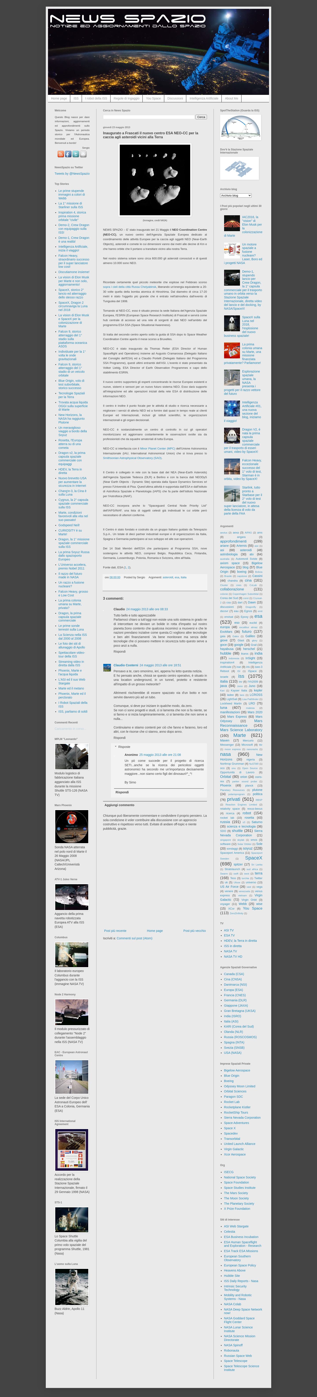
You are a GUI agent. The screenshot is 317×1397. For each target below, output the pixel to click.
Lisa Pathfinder (250, 699)
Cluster (224, 585)
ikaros (245, 653)
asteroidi (168, 577)
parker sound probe (244, 781)
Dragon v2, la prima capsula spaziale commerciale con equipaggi (72, 458)
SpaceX (253, 858)
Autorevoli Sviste (246, 558)
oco (222, 768)
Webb (243, 904)
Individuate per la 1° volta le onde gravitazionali (72, 355)
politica (257, 794)
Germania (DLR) (235, 1000)
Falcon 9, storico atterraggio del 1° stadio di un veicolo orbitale (72, 370)
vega (259, 886)
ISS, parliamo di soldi (73, 711)
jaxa (223, 686)
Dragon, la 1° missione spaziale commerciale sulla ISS (74, 543)
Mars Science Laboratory (241, 730)
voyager (225, 904)
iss (241, 676)
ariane (224, 545)
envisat (228, 616)
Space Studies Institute (240, 1187)
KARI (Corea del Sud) (239, 1026)
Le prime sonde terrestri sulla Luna (71, 627)
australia (224, 559)
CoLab (253, 585)
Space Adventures (236, 1123)
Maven (224, 740)
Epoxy (245, 616)
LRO (252, 703)
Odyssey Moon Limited (239, 1086)
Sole (259, 844)
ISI (238, 671)
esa (177, 577)
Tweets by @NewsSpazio (72, 173)
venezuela (244, 891)
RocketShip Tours (236, 1112)
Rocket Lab (232, 1102)
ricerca (230, 813)
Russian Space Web (238, 1356)
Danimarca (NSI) (235, 984)
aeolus (223, 532)
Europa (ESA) (233, 990)
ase (256, 546)
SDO (223, 831)
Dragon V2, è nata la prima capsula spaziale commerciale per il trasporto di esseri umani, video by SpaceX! (242, 440)
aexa (236, 532)
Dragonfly (250, 607)
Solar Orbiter (244, 844)
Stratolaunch (232, 869)
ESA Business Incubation (241, 1237)
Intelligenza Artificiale (204, 98)
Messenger (227, 744)
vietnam (242, 895)
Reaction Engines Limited (241, 804)
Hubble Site (232, 1275)
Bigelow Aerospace (237, 1070)
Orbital (225, 777)
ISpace (252, 671)
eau (236, 611)
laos (242, 695)
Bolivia (258, 572)
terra (259, 873)
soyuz (248, 848)
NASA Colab (232, 1304)
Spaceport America (232, 852)
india (258, 653)
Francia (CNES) (235, 995)
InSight (250, 658)
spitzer (238, 864)
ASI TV (229, 930)
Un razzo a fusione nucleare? (71, 584)
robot (247, 813)
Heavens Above (235, 1270)
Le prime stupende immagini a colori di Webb (72, 194)
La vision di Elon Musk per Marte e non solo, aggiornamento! (74, 281)
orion (243, 777)
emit (260, 611)
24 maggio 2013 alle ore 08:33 (147, 609)
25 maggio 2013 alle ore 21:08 (160, 755)
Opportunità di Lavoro (237, 772)
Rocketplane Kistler (237, 1107)
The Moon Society (236, 1198)
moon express (233, 749)
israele (224, 676)
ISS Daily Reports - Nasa (241, 1281)
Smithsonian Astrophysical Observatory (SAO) (132, 458)
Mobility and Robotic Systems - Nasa (238, 1297)
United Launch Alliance (239, 1144)
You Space (153, 98)
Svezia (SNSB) (234, 1047)
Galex (235, 636)
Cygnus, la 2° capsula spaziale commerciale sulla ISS (73, 503)
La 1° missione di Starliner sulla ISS (71, 205)
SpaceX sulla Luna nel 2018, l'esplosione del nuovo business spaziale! (242, 326)
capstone (242, 576)
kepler (258, 690)
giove (223, 640)
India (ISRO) (232, 1016)
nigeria (251, 759)
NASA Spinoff (233, 1345)
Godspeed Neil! (69, 525)
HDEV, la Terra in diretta (240, 940)
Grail (254, 644)
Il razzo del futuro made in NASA (70, 575)
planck (249, 785)
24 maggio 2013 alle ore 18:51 (160, 665)
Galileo (250, 636)
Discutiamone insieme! (74, 272)
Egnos (248, 611)
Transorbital (232, 1138)
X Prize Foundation (237, 1208)
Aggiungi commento (119, 805)
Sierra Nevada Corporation (242, 1117)
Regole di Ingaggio (127, 98)
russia (225, 822)
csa (228, 602)
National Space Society (240, 1177)
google (238, 644)
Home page (59, 98)
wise (259, 904)
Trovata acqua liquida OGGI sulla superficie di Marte (73, 406)
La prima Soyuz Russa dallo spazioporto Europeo (74, 555)
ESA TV (229, 935)
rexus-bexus (254, 808)
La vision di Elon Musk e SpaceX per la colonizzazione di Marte (74, 320)
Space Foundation (236, 1182)
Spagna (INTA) (234, 1042)
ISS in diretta (233, 946)
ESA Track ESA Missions (241, 1251)
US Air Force (229, 886)
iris (248, 667)
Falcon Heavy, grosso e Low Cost (73, 593)
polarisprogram (236, 794)
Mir (260, 744)
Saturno (257, 822)
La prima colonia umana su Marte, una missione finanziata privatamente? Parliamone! (243, 354)
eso (237, 622)
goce (223, 644)
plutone (257, 790)
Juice (240, 686)
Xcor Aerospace (235, 1154)
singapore (225, 840)
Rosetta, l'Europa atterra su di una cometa (70, 443)
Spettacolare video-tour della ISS (72, 654)
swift (236, 873)
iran (238, 667)
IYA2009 (253, 681)
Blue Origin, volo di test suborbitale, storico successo (72, 384)
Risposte (124, 747)
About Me (231, 98)
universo (251, 882)
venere (229, 891)
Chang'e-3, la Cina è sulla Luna (73, 492)
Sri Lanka (256, 864)
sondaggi (232, 848)
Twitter (258, 878)
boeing (241, 571)
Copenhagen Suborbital (246, 594)
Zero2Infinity (236, 913)
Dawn (252, 602)
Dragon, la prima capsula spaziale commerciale (70, 616)
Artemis (241, 545)
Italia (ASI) (231, 1021)
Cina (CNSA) (233, 979)
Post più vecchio (194, 931)
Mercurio (248, 740)
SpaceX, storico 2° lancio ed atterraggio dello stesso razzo (73, 293)
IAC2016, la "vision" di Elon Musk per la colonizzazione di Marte (243, 226)
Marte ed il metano (71, 688)
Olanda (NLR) (233, 1032)
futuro (246, 631)
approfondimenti (233, 541)
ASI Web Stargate (236, 1226)
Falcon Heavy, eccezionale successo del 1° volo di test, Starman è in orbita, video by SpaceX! (243, 470)
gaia (222, 636)
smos (254, 839)
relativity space (230, 808)
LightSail (232, 699)
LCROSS (256, 695)
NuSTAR (254, 763)
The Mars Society (236, 1193)
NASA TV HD (233, 956)
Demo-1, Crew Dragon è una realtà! (74, 239)
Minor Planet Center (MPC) (157, 448)
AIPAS (248, 532)
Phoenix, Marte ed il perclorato (72, 695)
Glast (241, 640)
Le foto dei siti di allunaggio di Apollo (72, 645)
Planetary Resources (232, 790)
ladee (230, 695)
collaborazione (232, 589)
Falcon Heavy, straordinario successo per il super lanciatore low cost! (74, 261)
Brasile (228, 576)
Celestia (229, 1231)
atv (252, 554)
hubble (225, 653)
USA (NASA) (232, 1052)
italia (183, 577)
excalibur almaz (248, 627)
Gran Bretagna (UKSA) (240, 1011)
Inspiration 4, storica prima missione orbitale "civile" (72, 216)
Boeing (229, 1081)
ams (259, 532)
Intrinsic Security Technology (235, 1288)
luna (223, 708)
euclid (253, 622)
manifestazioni (230, 712)
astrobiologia (229, 554)
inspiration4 (227, 662)
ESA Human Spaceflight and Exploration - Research (243, 1244)
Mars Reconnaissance (241, 723)
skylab (240, 840)
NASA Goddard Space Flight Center (239, 1320)
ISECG (229, 1172)
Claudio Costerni (126, 665)
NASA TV (230, 951)
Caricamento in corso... (70, 728)
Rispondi (119, 651)
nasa (225, 754)
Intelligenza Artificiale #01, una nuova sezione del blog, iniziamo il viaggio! (243, 412)
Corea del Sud (229, 598)
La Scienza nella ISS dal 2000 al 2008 (73, 636)
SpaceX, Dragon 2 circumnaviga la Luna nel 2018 (73, 306)
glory (254, 640)
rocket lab (227, 817)
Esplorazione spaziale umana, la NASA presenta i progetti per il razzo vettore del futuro (242, 382)
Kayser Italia (239, 690)
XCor (231, 908)
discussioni (227, 607)
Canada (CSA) (234, 974)
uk (226, 882)
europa (225, 627)
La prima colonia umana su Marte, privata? (70, 604)
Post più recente (115, 931)
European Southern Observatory (237, 1258)
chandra (233, 580)
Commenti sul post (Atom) (134, 938)
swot (246, 873)
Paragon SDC (233, 1096)
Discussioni (175, 98)
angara (241, 537)
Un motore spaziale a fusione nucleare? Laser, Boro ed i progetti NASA (243, 254)
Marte (239, 735)
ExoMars (226, 631)
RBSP (259, 800)
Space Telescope (235, 1361)
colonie (224, 594)
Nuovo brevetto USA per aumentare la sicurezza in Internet (73, 481)
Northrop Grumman (232, 763)
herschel (249, 649)
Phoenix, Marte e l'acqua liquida (70, 672)
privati (233, 799)
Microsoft (247, 744)
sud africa (252, 869)
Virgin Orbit (249, 899)
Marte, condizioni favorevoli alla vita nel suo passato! (73, 516)
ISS (76, 98)
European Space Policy (240, 1265)
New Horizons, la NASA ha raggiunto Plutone (72, 418)
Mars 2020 (255, 712)
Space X (230, 1128)
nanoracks (252, 749)
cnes (238, 585)
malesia (250, 708)
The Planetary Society (239, 1203)
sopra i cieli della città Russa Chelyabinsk (129, 286)
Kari (222, 690)
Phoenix (225, 785)
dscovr (224, 611)
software (225, 844)
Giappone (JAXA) (236, 1005)
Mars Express (237, 716)
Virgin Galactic (234, 1149)
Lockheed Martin (231, 703)
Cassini (257, 576)
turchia (245, 878)
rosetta (249, 817)
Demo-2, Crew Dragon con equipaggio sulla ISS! (74, 228)
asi (222, 550)
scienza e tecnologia (241, 826)
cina (248, 580)
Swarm (224, 873)
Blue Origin (231, 1075)
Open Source (250, 768)
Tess (233, 878)
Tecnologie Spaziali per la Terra (72, 395)
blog (245, 567)
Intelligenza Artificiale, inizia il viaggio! (73, 248)
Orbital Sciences (235, 1091)
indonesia (234, 658)
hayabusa (227, 649)
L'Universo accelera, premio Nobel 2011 (72, 566)
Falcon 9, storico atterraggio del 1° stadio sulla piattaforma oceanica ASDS (73, 339)
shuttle (237, 831)
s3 (244, 822)
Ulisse (237, 882)
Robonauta (231, 1350)
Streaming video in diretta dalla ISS (71, 663)
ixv (240, 681)
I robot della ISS (96, 98)
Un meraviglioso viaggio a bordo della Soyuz (73, 431)
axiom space (230, 563)
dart (240, 602)
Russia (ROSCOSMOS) (240, 1037)
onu (234, 768)
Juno (252, 686)
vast (249, 887)
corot (246, 598)
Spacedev (231, 1133)
